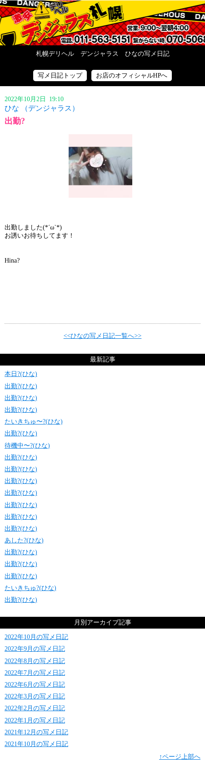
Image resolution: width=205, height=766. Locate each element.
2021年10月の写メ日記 (36, 744)
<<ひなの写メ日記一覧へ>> (103, 335)
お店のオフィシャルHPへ (132, 75)
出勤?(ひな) (21, 386)
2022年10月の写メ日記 (36, 637)
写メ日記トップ (60, 75)
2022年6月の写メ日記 (35, 684)
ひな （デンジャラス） (42, 108)
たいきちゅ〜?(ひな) (34, 421)
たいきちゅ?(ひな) (30, 588)
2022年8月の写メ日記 (35, 661)
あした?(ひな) (24, 540)
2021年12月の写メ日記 (36, 732)
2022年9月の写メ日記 (35, 648)
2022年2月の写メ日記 (35, 708)
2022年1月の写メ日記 (35, 720)
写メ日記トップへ (102, 22)
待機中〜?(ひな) (27, 445)
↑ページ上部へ (179, 756)
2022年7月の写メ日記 (35, 672)
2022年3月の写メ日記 (35, 696)
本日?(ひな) (21, 374)
